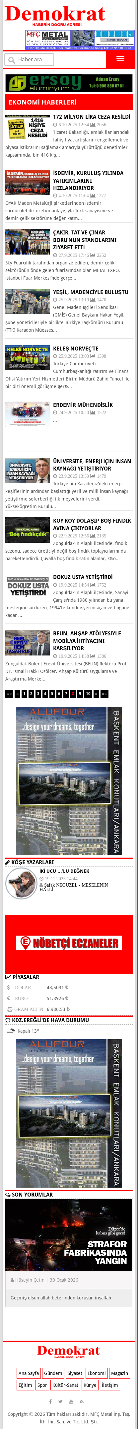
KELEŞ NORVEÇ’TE (76, 349)
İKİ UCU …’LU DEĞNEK (64, 871)
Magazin (119, 1373)
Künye (90, 1385)
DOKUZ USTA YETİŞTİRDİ (82, 577)
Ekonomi (97, 1373)
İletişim (110, 1385)
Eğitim (25, 1385)
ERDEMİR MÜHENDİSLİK (82, 405)
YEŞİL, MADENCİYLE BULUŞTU (90, 292)
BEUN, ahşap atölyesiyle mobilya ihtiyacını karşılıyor (87, 641)
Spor (42, 1385)
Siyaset (75, 1373)
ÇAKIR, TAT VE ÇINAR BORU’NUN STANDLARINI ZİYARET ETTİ (84, 240)
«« (9, 693)
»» (104, 693)
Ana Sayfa (29, 1373)
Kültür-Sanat (65, 1385)
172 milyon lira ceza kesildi (91, 117)
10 (88, 693)
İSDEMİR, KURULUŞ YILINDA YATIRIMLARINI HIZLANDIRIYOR (88, 180)
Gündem (53, 1373)
